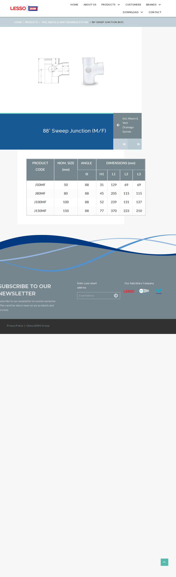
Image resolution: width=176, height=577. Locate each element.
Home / (19, 22)
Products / (32, 22)
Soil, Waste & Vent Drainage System (65, 22)
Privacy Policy (15, 325)
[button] (118, 4)
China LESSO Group (37, 325)
